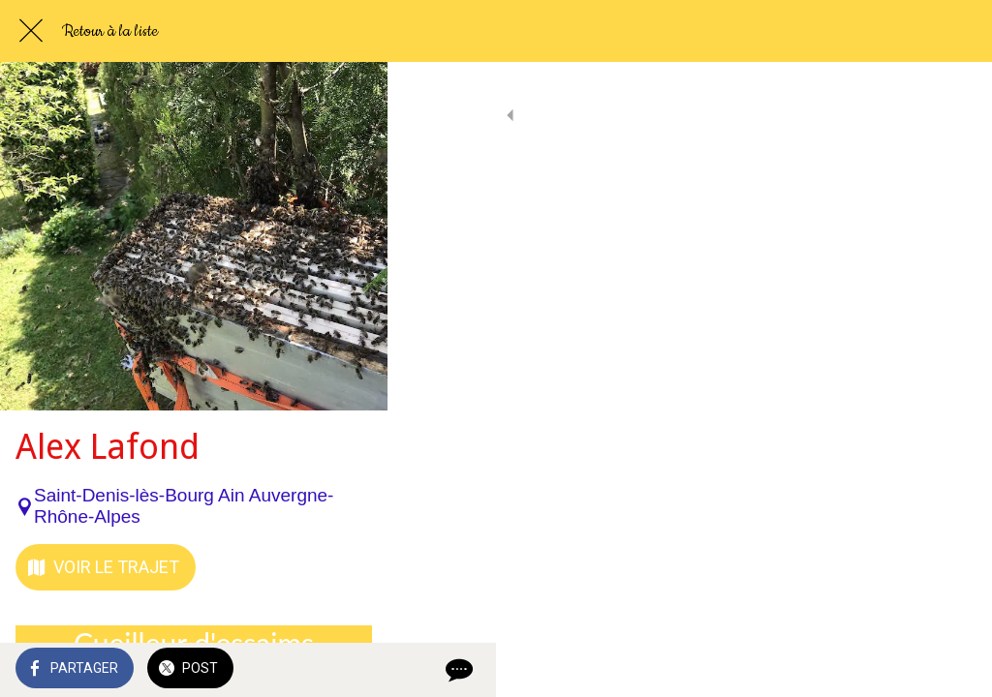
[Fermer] (31, 31)
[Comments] (953, 670)
